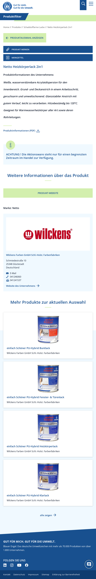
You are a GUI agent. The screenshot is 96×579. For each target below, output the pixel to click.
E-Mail (13, 273)
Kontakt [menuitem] (6, 574)
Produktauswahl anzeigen (26, 37)
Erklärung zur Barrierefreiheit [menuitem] (66, 574)
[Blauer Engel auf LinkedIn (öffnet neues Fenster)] (5, 565)
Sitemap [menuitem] (45, 574)
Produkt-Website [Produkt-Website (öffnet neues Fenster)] (48, 193)
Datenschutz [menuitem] (19, 574)
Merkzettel (18, 57)
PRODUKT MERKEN (20, 49)
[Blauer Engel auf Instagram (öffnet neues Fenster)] (11, 565)
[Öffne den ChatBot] (89, 564)
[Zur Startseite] (34, 6)
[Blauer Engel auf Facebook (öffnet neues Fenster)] (26, 565)
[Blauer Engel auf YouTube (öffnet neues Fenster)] (19, 565)
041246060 (15, 276)
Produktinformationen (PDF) (19, 130)
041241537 (15, 280)
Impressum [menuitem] (33, 574)
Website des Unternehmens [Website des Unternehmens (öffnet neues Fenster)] (20, 285)
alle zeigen (46, 515)
